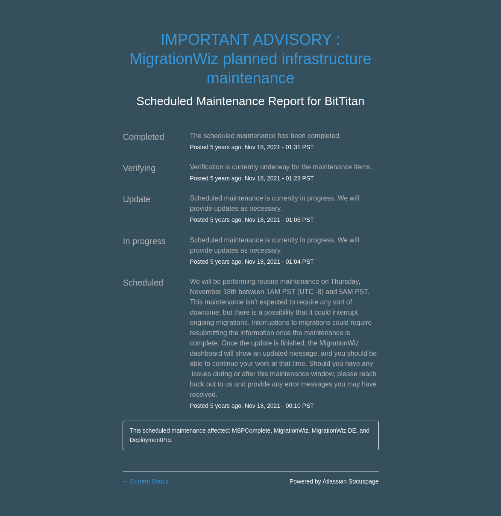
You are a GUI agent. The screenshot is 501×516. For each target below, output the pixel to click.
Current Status (146, 481)
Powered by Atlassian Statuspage (334, 481)
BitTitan (345, 101)
